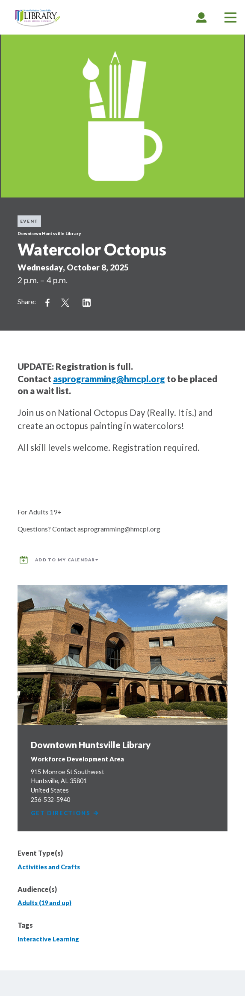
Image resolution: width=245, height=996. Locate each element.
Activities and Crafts (49, 867)
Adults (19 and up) (44, 902)
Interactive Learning (48, 939)
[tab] (201, 17)
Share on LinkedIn (86, 303)
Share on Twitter (65, 303)
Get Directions (65, 813)
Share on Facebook (47, 303)
